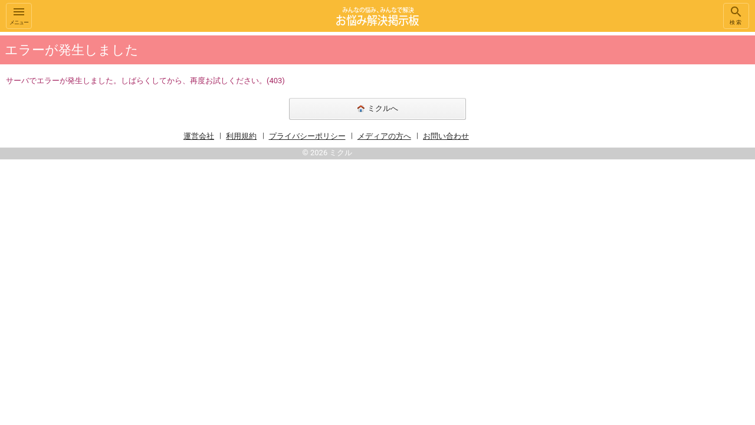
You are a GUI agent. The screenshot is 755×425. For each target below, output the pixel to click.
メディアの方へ (384, 136)
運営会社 (198, 136)
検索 (736, 15)
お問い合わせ (446, 136)
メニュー (18, 15)
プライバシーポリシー (307, 136)
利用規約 (241, 136)
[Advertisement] (637, 209)
